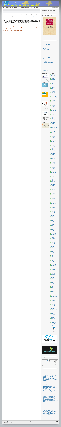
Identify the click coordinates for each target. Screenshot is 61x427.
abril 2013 (53, 272)
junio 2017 (53, 207)
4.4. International (45, 67)
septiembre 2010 (54, 312)
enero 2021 (53, 153)
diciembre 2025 (53, 78)
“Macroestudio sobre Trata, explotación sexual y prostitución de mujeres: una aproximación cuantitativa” (50, 379)
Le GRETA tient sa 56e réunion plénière (49, 381)
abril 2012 (53, 287)
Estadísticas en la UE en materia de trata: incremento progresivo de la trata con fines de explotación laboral (50, 376)
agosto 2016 (53, 220)
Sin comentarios (37, 16)
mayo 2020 (53, 163)
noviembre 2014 (54, 247)
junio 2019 (53, 177)
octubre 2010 (53, 310)
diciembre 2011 (53, 292)
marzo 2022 (53, 135)
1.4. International (45, 48)
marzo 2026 (53, 74)
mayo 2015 (53, 239)
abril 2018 (53, 195)
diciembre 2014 (53, 246)
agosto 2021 (53, 144)
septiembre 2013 (54, 265)
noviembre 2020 (54, 155)
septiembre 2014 (54, 250)
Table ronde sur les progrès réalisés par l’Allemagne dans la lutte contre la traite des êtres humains (50, 387)
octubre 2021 (53, 141)
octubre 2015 (53, 233)
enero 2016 (53, 229)
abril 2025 (53, 88)
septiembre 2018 (54, 189)
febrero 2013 (53, 274)
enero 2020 (53, 168)
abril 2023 (53, 118)
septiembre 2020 (54, 158)
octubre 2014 (53, 248)
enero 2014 (53, 260)
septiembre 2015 (54, 234)
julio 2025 (52, 84)
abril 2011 (53, 303)
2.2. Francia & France (46, 52)
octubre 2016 (53, 217)
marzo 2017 (53, 211)
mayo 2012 (53, 286)
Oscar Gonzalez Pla (12, 422)
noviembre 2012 (54, 278)
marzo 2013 (53, 273)
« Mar (42, 366)
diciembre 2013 (53, 261)
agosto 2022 (53, 128)
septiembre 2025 (54, 82)
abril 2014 (53, 256)
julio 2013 (52, 268)
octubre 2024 (53, 96)
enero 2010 (53, 321)
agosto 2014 (53, 251)
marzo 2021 (53, 150)
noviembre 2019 (54, 171)
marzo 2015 (53, 242)
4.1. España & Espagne (46, 63)
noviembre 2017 (54, 202)
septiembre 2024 (54, 97)
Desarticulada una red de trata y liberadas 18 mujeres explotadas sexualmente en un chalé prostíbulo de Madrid (50, 384)
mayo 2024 (53, 101)
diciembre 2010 (53, 308)
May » (57, 366)
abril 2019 (53, 180)
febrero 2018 (53, 198)
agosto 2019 (53, 175)
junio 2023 (53, 115)
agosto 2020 (53, 159)
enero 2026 (53, 77)
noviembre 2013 (54, 263)
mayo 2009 (53, 325)
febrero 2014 (53, 259)
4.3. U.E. (44, 66)
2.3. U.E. (44, 53)
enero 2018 (53, 199)
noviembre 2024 (54, 95)
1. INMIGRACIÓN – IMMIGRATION (48, 43)
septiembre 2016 (54, 219)
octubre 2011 (53, 295)
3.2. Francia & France (46, 58)
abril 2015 (53, 241)
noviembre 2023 (54, 109)
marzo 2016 (53, 226)
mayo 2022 (53, 132)
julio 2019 (52, 176)
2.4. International (45, 54)
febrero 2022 (53, 136)
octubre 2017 (53, 203)
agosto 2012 (53, 282)
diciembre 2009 (53, 322)
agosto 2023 (53, 113)
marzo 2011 (53, 304)
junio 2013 (53, 269)
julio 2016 (52, 221)
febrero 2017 (53, 212)
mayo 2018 (53, 194)
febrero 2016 (53, 228)
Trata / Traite (36, 7)
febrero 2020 (53, 167)
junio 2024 (53, 100)
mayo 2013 (53, 270)
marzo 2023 (53, 119)
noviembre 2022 (54, 124)
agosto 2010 (53, 313)
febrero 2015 (53, 243)
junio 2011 (53, 300)
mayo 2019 (53, 179)
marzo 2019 (53, 181)
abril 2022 (53, 133)
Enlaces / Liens (16, 7)
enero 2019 (53, 184)
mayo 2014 (53, 255)
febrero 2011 (53, 305)
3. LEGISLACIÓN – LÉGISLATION (48, 56)
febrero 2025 (53, 91)
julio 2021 (52, 145)
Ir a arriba (56, 421)
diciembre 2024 (53, 93)
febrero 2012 (53, 290)
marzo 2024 (53, 104)
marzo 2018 (53, 197)
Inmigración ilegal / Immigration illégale (26, 7)
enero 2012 (53, 291)
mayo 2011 (53, 301)
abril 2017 (53, 210)
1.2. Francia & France (46, 45)
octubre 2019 (53, 172)
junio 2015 (53, 238)
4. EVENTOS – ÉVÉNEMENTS (48, 62)
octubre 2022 (53, 126)
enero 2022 (53, 137)
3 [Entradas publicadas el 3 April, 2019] (47, 360)
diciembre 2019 (53, 170)
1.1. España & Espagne (46, 44)
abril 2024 (53, 102)
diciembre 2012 (53, 277)
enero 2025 (53, 92)
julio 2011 (52, 299)
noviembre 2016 (54, 216)
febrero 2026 (53, 75)
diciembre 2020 (53, 154)
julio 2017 (52, 206)
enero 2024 (53, 106)
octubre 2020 (53, 157)
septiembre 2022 (54, 127)
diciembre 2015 (53, 230)
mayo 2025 (53, 87)
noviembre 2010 (54, 309)
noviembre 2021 (54, 140)
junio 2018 (53, 193)
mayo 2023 (53, 117)
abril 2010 (53, 317)
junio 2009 (53, 323)
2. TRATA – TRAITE (46, 49)
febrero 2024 (53, 105)
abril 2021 (53, 149)
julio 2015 (52, 237)
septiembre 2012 (54, 281)
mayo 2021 (53, 148)
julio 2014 (52, 252)
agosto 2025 (53, 83)
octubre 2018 (53, 188)
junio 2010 (53, 314)
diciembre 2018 (53, 185)
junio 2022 (53, 131)
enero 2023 (53, 122)
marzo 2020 (53, 166)
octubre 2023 (53, 110)
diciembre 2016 (53, 215)
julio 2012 (52, 283)
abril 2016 (53, 225)
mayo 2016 (53, 224)
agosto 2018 (53, 190)
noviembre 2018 (54, 186)
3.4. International (45, 61)
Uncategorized (45, 70)
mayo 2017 (53, 208)
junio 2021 (53, 146)
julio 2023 (52, 114)
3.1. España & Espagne (46, 57)
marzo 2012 (53, 288)
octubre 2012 (53, 279)
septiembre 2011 (54, 296)
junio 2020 (53, 162)
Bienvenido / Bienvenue (9, 7)
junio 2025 (53, 86)
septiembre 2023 (54, 111)
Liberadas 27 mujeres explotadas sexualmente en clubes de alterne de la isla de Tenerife (50, 400)
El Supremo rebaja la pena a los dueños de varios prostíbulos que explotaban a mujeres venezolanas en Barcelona (50, 411)
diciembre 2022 (53, 123)
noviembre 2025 (54, 79)
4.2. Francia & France (46, 65)
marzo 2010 (53, 318)
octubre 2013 (53, 264)
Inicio (3, 8)
